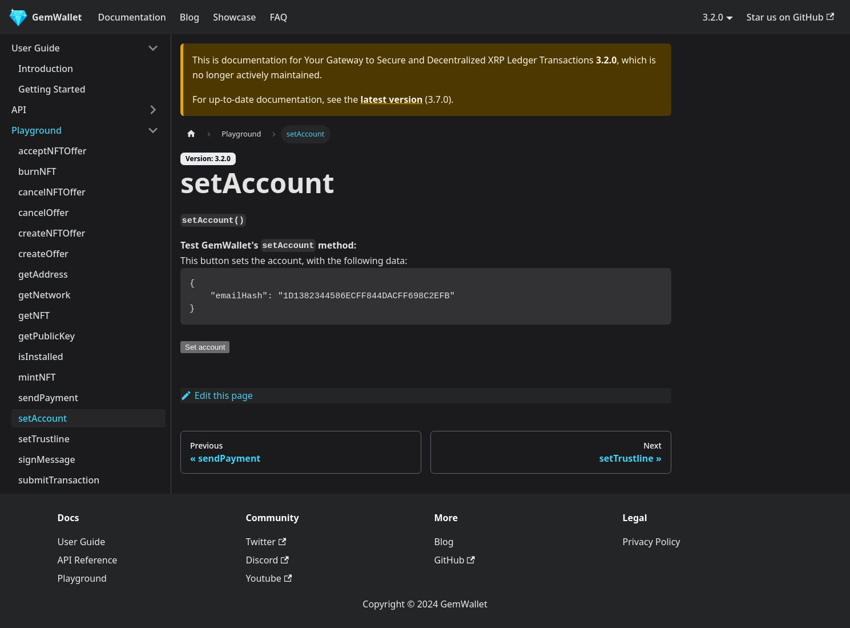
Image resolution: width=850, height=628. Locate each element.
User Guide (35, 48)
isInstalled (40, 356)
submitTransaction (58, 480)
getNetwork (44, 295)
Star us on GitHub (790, 17)
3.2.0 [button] (713, 17)
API (18, 109)
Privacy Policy (651, 541)
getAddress (43, 274)
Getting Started (52, 89)
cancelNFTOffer (52, 192)
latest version (391, 99)
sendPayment (48, 397)
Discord (267, 560)
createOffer (43, 253)
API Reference (88, 560)
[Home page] (191, 134)
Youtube (269, 578)
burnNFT (37, 171)
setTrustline (44, 439)
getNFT (34, 315)
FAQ (278, 17)
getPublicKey (46, 336)
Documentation (132, 17)
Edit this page (216, 395)
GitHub (454, 560)
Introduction (45, 68)
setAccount (42, 418)
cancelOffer (43, 212)
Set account (205, 347)
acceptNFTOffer (52, 151)
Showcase (234, 17)
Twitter (266, 541)
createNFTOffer (51, 233)
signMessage (46, 459)
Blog (189, 17)
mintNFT (37, 377)
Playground (36, 130)
